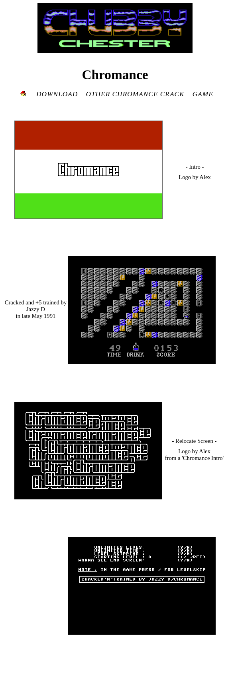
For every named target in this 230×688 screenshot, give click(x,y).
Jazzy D (35, 309)
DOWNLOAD (57, 94)
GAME (203, 94)
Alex (205, 177)
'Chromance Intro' (203, 458)
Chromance (115, 74)
